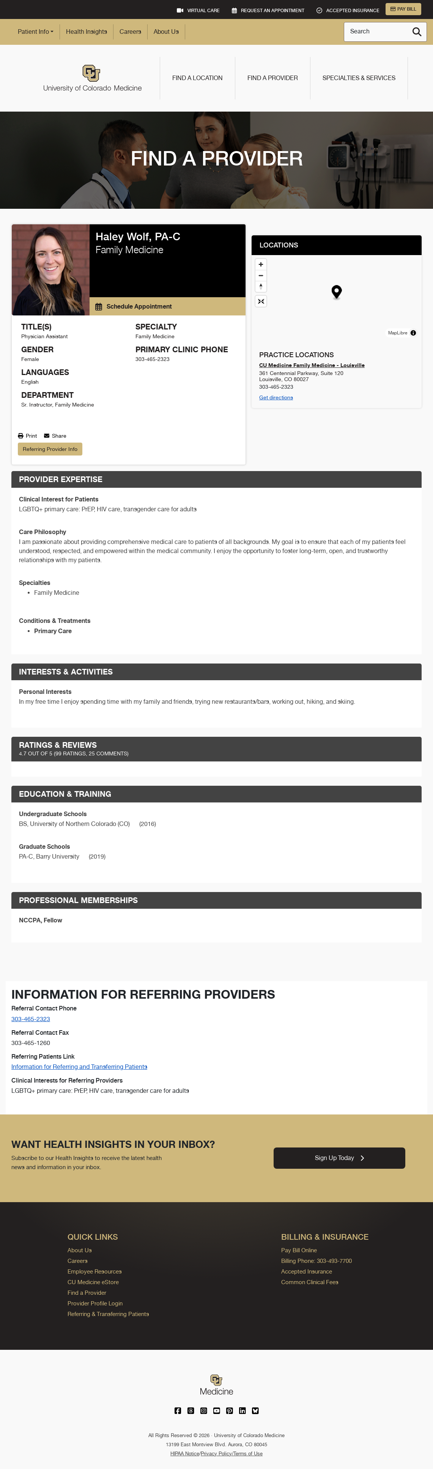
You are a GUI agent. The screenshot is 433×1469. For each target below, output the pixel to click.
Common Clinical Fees (310, 1282)
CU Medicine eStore (93, 1282)
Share (55, 436)
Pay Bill (403, 9)
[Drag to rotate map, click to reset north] (260, 286)
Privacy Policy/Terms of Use (232, 1453)
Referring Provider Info (50, 449)
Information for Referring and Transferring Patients (79, 1066)
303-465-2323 (30, 1019)
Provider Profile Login (95, 1303)
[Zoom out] (260, 275)
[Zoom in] (260, 264)
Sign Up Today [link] (339, 1158)
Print (27, 436)
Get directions (276, 397)
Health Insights (86, 31)
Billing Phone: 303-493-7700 (316, 1261)
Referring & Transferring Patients (108, 1314)
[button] (337, 293)
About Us (166, 31)
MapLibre (397, 333)
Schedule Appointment (133, 306)
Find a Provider (272, 78)
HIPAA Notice (184, 1453)
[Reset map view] (260, 301)
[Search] (417, 32)
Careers (130, 31)
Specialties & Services (359, 78)
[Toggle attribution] (413, 332)
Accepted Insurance (306, 1271)
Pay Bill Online (299, 1250)
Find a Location (197, 78)
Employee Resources (95, 1271)
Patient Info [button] (33, 31)
